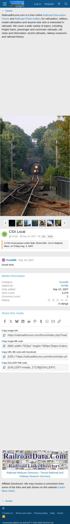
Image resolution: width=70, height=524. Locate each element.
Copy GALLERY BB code (14, 363)
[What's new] (59, 4)
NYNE (15, 236)
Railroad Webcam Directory (22, 472)
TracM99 (11, 260)
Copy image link (10, 330)
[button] (5, 223)
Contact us (7, 513)
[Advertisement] (35, 77)
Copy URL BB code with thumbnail (19, 352)
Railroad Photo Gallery (28, 18)
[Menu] (5, 4)
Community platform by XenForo (28, 523)
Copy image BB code (12, 341)
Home (60, 513)
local (50, 236)
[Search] (66, 4)
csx (43, 236)
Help (52, 513)
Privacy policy (41, 513)
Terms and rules (23, 513)
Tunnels (63, 282)
